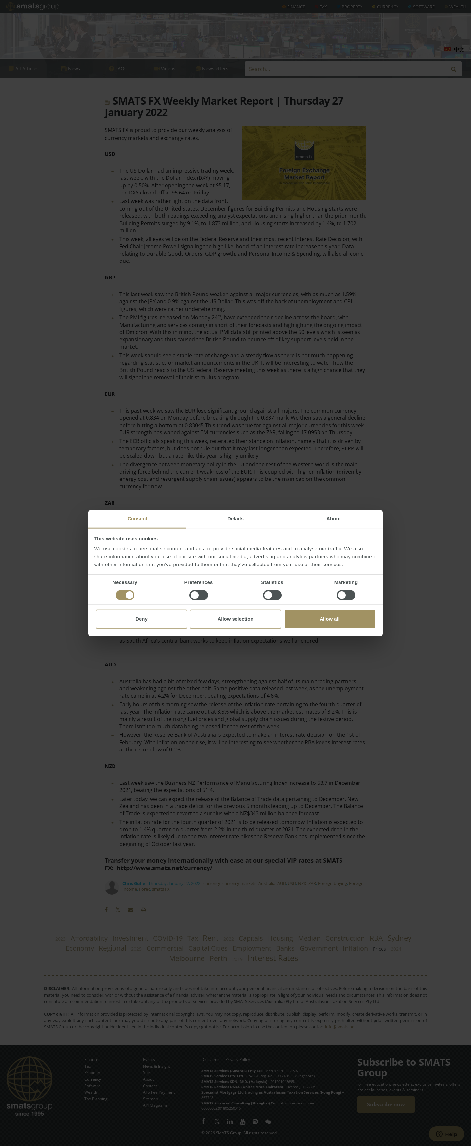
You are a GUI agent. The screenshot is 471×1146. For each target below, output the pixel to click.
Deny (141, 619)
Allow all (330, 619)
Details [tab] (235, 518)
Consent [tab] (138, 518)
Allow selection (235, 619)
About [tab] (333, 518)
